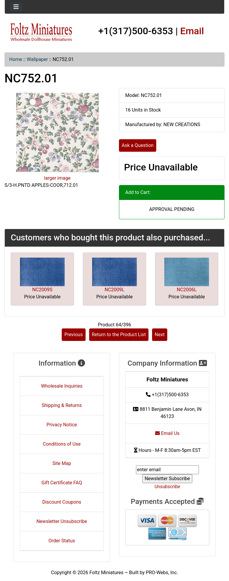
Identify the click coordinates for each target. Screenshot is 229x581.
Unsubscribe (167, 486)
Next (160, 334)
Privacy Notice (62, 424)
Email (192, 31)
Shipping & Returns (62, 405)
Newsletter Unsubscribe (61, 521)
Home (15, 59)
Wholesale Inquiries (62, 386)
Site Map (61, 463)
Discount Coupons (61, 502)
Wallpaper (37, 59)
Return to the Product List (119, 334)
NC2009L (114, 289)
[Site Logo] (41, 32)
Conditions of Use (62, 444)
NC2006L (186, 289)
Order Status (62, 541)
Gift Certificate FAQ (61, 483)
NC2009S (42, 289)
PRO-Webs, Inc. (162, 572)
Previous (73, 334)
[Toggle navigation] (16, 6)
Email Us (167, 433)
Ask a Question (138, 145)
